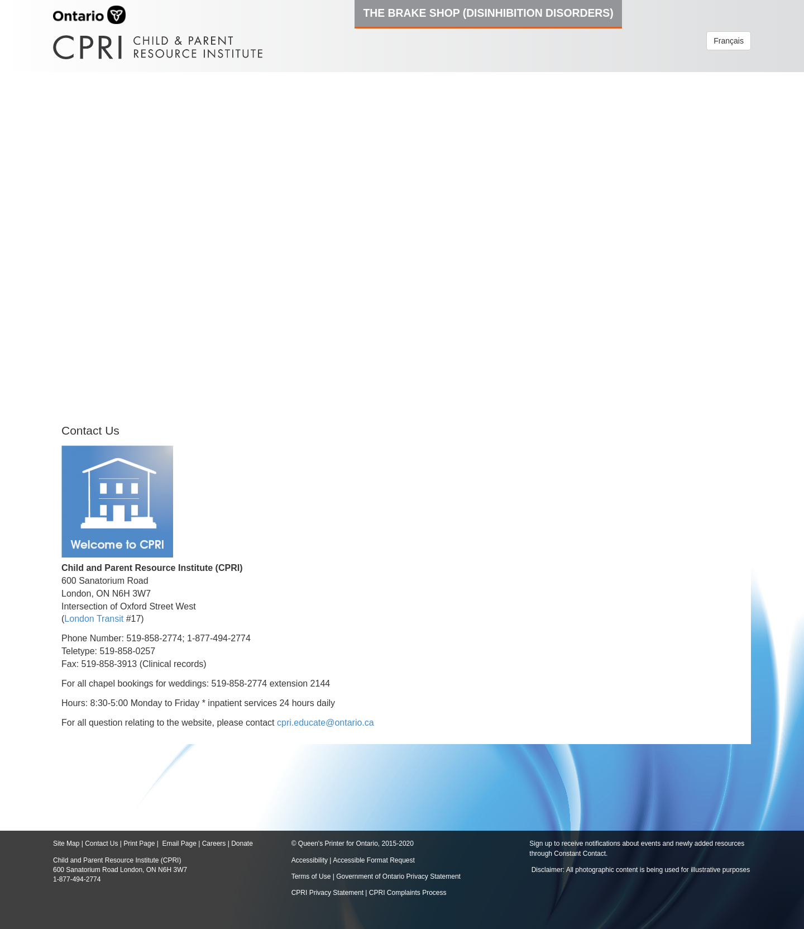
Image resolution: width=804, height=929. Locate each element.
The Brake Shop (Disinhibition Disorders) (488, 13)
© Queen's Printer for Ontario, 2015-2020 (352, 843)
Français (729, 40)
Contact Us (101, 843)
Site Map (66, 843)
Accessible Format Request (374, 860)
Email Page (179, 843)
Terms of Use (311, 876)
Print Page (139, 843)
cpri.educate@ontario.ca (325, 722)
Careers (214, 843)
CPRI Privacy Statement (327, 893)
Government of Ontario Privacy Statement (398, 876)
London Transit (93, 618)
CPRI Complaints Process (408, 893)
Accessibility (310, 860)
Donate (242, 843)
